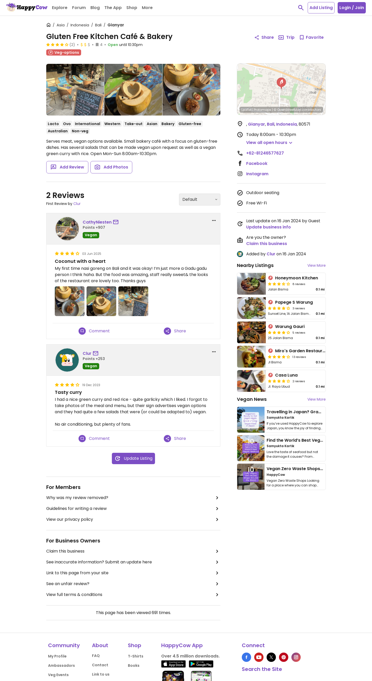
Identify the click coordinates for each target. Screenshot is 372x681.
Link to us (101, 674)
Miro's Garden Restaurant (302, 351)
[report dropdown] (214, 220)
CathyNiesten (97, 222)
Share (175, 331)
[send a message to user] (117, 222)
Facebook (256, 163)
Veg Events (58, 674)
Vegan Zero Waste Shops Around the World (312, 469)
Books (134, 665)
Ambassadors (61, 665)
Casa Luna (286, 375)
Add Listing (321, 8)
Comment (94, 331)
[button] (281, 83)
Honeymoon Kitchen (296, 278)
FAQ (96, 655)
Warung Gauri (290, 327)
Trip (286, 37)
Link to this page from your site (133, 573)
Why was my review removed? (133, 498)
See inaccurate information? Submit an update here (133, 562)
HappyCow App (182, 645)
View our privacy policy (133, 519)
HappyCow (276, 474)
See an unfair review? (133, 584)
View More (316, 265)
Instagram (257, 174)
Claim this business (133, 551)
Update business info (268, 227)
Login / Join (351, 8)
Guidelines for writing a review (133, 509)
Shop (134, 645)
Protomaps (262, 110)
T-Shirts (135, 656)
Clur (77, 203)
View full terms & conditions (133, 595)
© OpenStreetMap (287, 110)
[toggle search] (301, 7)
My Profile (57, 656)
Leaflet (247, 110)
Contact (100, 665)
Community (64, 645)
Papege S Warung (294, 302)
